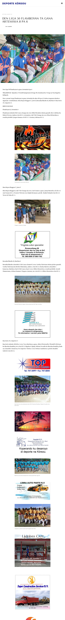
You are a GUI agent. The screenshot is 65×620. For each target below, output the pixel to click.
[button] (61, 3)
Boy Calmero (9, 26)
